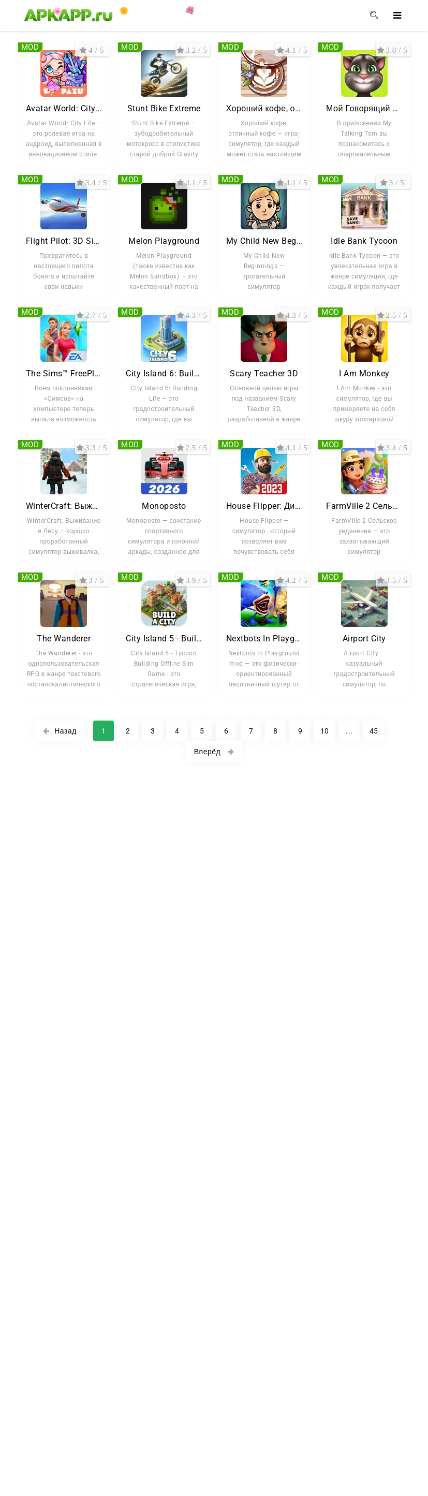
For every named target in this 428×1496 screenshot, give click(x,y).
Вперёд (214, 751)
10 (324, 731)
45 (374, 731)
